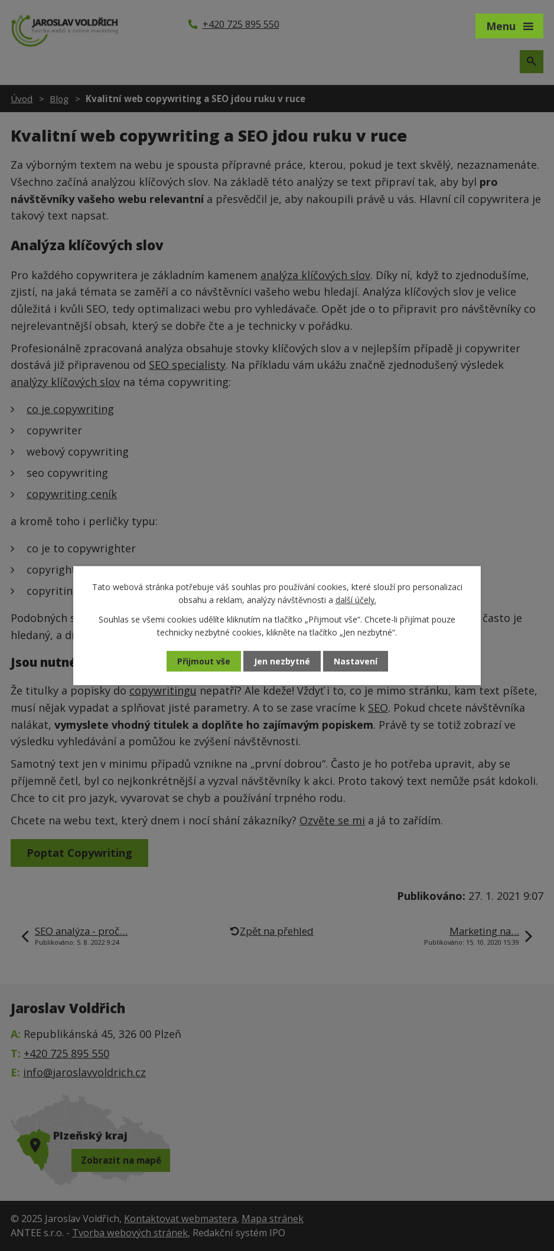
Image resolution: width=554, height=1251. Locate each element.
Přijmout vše (203, 661)
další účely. (355, 599)
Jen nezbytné (282, 661)
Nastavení (355, 661)
